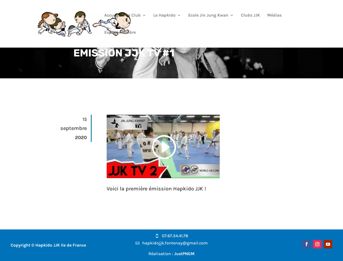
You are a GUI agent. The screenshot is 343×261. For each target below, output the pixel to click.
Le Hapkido (164, 15)
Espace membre (120, 32)
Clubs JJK (250, 15)
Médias (274, 15)
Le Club (133, 15)
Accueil (111, 15)
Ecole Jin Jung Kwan (208, 15)
